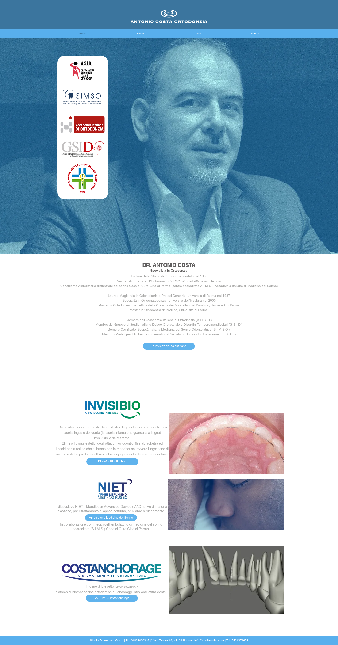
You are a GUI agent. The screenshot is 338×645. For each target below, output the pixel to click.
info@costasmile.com (209, 640)
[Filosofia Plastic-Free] (112, 461)
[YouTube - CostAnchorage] (112, 598)
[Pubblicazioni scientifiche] (169, 346)
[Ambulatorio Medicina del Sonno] (111, 517)
